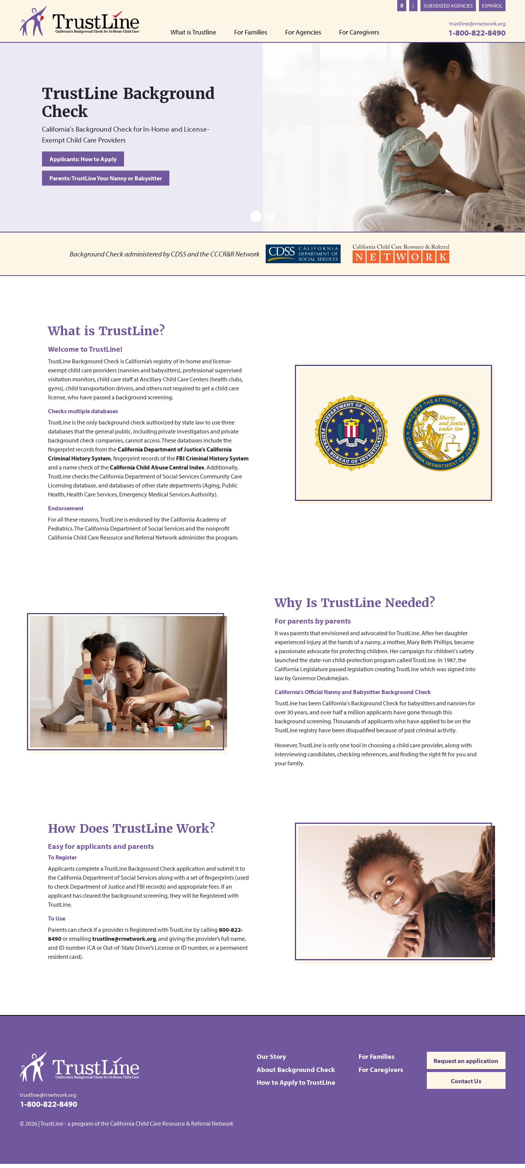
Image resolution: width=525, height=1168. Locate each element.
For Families (373, 1060)
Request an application (463, 1065)
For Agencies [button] (303, 32)
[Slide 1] (256, 220)
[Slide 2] (269, 220)
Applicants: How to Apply (83, 159)
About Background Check (294, 1073)
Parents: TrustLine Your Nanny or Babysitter (105, 180)
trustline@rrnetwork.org (477, 23)
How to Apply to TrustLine (294, 1085)
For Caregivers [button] (359, 32)
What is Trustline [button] (193, 32)
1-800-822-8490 (477, 32)
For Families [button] (250, 32)
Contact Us (463, 1088)
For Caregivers (377, 1073)
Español (492, 5)
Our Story (269, 1060)
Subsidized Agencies (448, 5)
